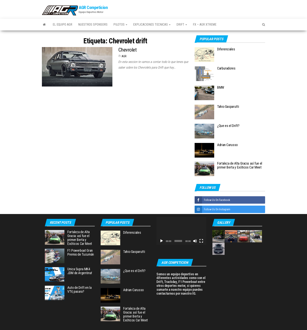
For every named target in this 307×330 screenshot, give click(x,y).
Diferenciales (226, 49)
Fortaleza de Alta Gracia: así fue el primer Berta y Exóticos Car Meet (239, 165)
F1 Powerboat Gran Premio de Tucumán (80, 252)
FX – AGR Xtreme (204, 24)
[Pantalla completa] (201, 241)
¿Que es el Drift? (228, 126)
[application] (181, 231)
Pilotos (120, 24)
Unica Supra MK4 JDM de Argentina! (79, 271)
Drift (181, 24)
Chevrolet (127, 50)
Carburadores (226, 68)
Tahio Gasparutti (228, 106)
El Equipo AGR (62, 24)
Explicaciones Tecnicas (152, 24)
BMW (220, 87)
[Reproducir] (161, 241)
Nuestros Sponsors (92, 24)
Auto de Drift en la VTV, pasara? (79, 289)
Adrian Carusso (227, 145)
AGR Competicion (93, 7)
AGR (124, 56)
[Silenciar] (195, 241)
